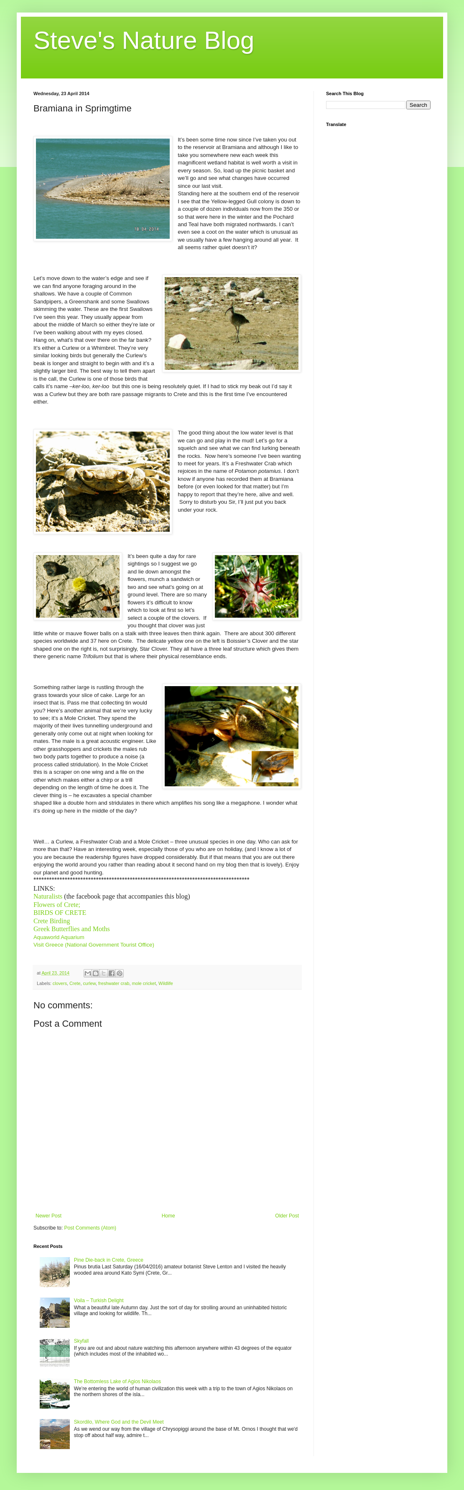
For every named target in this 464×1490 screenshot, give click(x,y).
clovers (60, 983)
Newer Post (48, 1216)
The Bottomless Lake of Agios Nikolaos (117, 1381)
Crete (74, 983)
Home (168, 1216)
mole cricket (144, 983)
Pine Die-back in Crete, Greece (108, 1260)
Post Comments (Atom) (90, 1228)
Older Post (287, 1216)
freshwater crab (113, 983)
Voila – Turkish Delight (99, 1300)
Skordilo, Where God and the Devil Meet (119, 1422)
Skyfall (81, 1341)
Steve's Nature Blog (143, 40)
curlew (89, 983)
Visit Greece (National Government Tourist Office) (93, 945)
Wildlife (165, 983)
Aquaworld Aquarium (58, 937)
